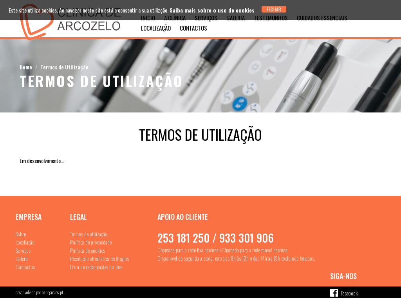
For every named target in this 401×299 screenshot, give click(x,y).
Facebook (349, 293)
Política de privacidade (91, 242)
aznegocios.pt (52, 292)
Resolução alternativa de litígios (99, 258)
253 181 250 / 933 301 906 (215, 238)
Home (26, 67)
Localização (156, 28)
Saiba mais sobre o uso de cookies (212, 10)
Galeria (22, 258)
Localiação (25, 242)
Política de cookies (87, 250)
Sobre (21, 234)
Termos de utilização (88, 234)
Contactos (193, 28)
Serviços (23, 250)
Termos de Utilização (64, 67)
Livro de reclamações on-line (96, 267)
